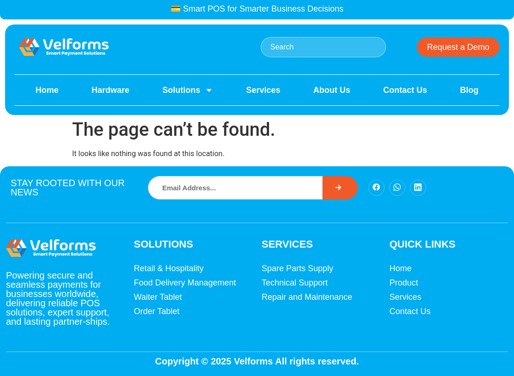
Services (263, 90)
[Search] (340, 188)
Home (47, 90)
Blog (469, 90)
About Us (331, 90)
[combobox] (323, 47)
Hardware (110, 90)
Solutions (187, 90)
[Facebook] (376, 188)
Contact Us (405, 90)
